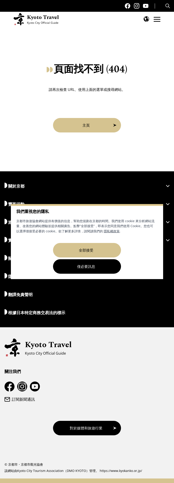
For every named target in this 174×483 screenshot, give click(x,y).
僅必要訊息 (86, 266)
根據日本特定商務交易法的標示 (35, 312)
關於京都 (87, 186)
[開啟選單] (157, 19)
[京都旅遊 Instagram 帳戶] (136, 6)
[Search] (168, 6)
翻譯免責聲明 (19, 294)
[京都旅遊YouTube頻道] (145, 6)
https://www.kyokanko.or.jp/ (121, 471)
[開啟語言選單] (146, 19)
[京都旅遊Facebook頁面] (127, 6)
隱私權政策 (112, 231)
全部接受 (86, 250)
